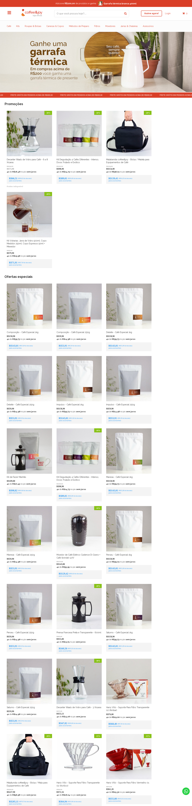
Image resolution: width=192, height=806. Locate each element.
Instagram (104, 740)
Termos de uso (113, 777)
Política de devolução (96, 777)
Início (74, 777)
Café (9, 26)
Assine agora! (151, 13)
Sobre (78, 772)
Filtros (97, 26)
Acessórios (148, 26)
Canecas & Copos (55, 26)
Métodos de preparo (102, 772)
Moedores (110, 26)
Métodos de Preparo (79, 26)
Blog (114, 772)
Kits (18, 26)
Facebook (88, 740)
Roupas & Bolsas (33, 26)
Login (168, 13)
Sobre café (87, 772)
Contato (81, 777)
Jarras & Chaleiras (129, 26)
